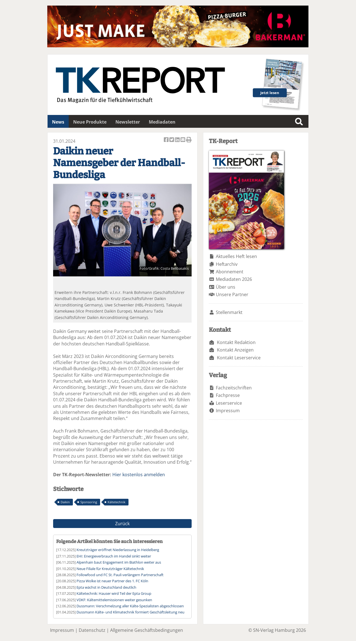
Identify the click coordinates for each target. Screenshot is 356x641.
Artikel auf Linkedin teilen (178, 140)
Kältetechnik (116, 502)
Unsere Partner (232, 294)
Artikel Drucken (189, 140)
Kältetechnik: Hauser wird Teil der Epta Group (113, 593)
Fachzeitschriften (234, 388)
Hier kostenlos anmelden (138, 474)
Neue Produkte (90, 122)
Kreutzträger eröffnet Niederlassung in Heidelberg (117, 549)
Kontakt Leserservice (239, 358)
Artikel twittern (172, 140)
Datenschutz (92, 630)
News (58, 122)
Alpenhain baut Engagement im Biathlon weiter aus (118, 562)
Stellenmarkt (229, 312)
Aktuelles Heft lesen (236, 256)
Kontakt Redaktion (236, 342)
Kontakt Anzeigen (235, 350)
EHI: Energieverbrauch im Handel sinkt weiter (113, 556)
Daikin (65, 502)
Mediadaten (162, 122)
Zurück (122, 523)
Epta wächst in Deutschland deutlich (106, 587)
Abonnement (229, 272)
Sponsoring (88, 502)
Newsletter (127, 122)
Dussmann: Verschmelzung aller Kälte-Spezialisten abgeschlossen (130, 605)
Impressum (228, 410)
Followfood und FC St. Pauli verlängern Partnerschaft (120, 574)
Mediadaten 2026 (234, 279)
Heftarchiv (227, 264)
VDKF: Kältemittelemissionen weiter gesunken (114, 599)
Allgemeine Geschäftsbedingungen (146, 630)
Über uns (225, 287)
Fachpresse (228, 395)
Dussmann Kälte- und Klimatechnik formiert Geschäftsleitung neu (130, 612)
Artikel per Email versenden (183, 140)
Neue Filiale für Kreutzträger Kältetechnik (110, 568)
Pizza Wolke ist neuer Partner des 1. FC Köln (112, 580)
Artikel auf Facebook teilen (166, 140)
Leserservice (229, 403)
